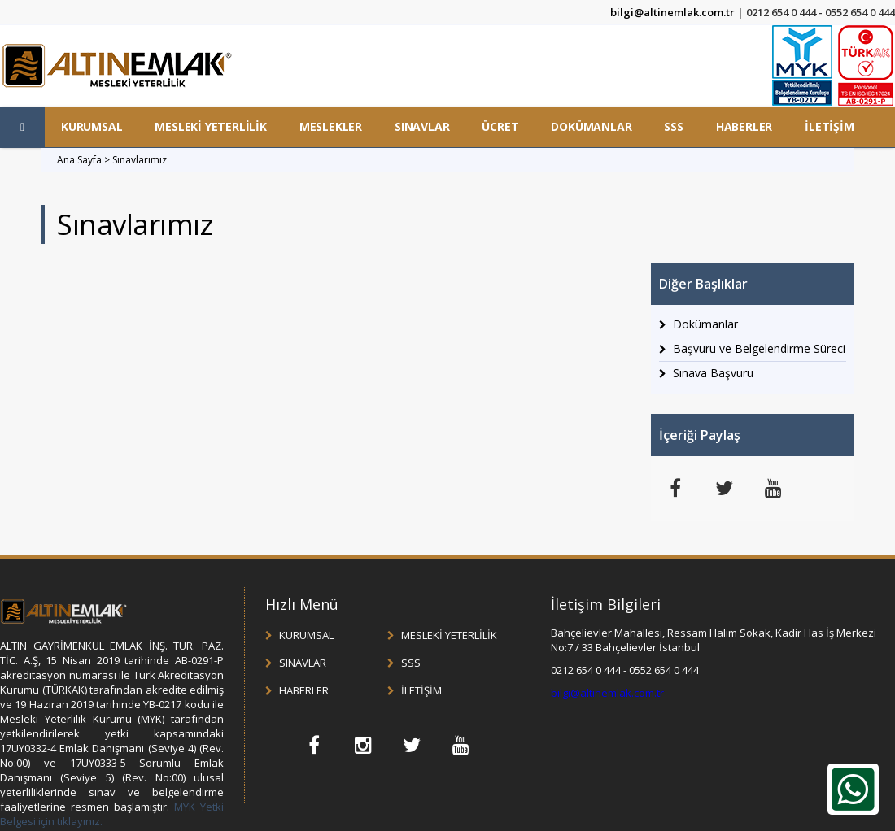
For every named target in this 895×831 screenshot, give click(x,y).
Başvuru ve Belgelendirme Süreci (759, 348)
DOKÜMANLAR (591, 126)
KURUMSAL (91, 126)
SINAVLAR (422, 126)
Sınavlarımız (139, 160)
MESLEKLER (330, 126)
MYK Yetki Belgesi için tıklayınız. (112, 814)
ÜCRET (500, 126)
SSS (673, 126)
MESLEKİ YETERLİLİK (210, 126)
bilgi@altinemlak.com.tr (672, 12)
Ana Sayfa (79, 160)
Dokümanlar (705, 324)
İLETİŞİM (829, 126)
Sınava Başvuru (713, 373)
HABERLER (744, 126)
